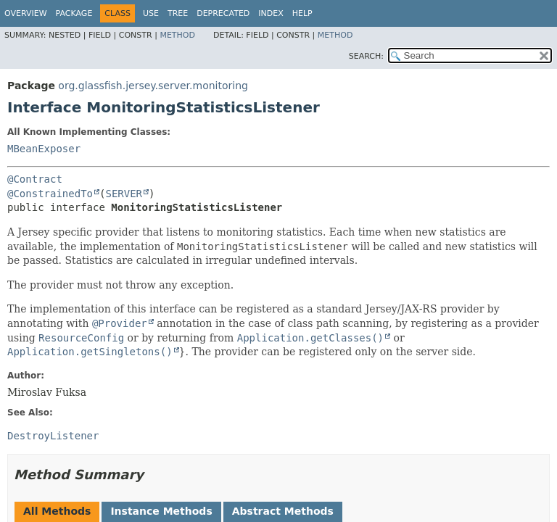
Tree (178, 13)
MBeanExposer (44, 148)
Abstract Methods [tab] (283, 511)
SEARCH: (366, 56)
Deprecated (223, 13)
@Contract (34, 179)
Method (177, 35)
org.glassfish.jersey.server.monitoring (153, 85)
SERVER (123, 193)
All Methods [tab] (57, 511)
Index (270, 13)
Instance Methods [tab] (161, 511)
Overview (25, 13)
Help (302, 13)
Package (74, 13)
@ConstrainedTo (50, 193)
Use (151, 13)
